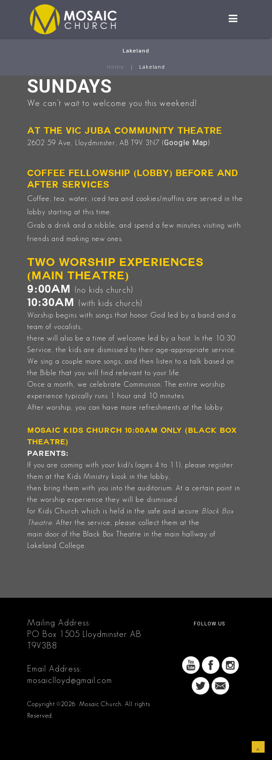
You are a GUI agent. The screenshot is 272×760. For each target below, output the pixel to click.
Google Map (186, 142)
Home (115, 67)
